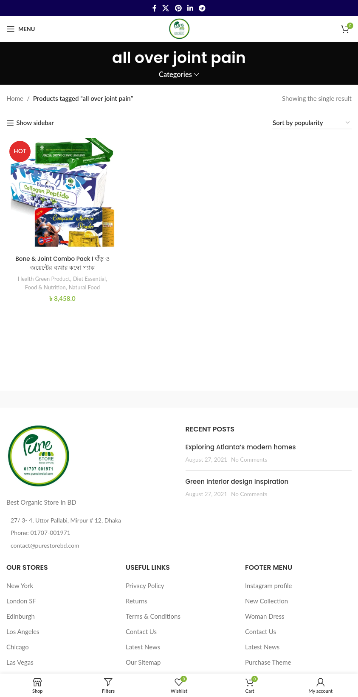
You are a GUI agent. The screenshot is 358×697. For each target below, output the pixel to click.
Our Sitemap (143, 662)
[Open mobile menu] (20, 28)
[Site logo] (179, 28)
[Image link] (38, 456)
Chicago (17, 647)
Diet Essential (91, 276)
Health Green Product (41, 276)
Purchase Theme (268, 662)
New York (19, 585)
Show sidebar (35, 123)
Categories (175, 74)
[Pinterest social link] (178, 8)
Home (14, 98)
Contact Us (141, 631)
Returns (136, 601)
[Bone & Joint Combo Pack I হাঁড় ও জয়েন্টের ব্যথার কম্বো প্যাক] (61, 193)
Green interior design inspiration (237, 481)
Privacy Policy (145, 585)
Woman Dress (265, 616)
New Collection (266, 601)
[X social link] (166, 8)
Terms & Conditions (153, 616)
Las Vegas (20, 662)
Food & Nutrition (42, 284)
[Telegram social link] (202, 8)
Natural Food (85, 284)
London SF (21, 601)
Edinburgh (20, 616)
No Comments (249, 459)
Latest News (143, 647)
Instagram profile (268, 585)
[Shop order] (312, 123)
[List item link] (89, 532)
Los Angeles (22, 631)
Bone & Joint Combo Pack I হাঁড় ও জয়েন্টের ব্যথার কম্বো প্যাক (61, 260)
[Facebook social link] (154, 8)
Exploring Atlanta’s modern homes (241, 447)
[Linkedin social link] (190, 8)
